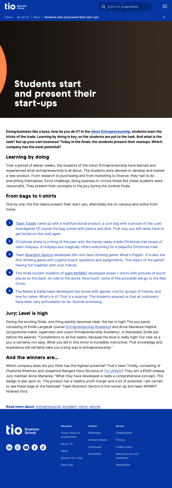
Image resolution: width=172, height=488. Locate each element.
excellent (69, 407)
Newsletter (95, 453)
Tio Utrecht (113, 371)
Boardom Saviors (39, 255)
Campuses (94, 446)
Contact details (97, 439)
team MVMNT (76, 273)
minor (83, 407)
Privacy (120, 439)
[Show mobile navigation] (164, 7)
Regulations (123, 464)
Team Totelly (26, 223)
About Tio (67, 443)
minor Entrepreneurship (110, 131)
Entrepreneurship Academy (88, 327)
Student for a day (72, 457)
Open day (67, 464)
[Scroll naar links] (18, 17)
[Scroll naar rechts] (164, 17)
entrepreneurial (48, 407)
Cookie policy (124, 446)
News (64, 450)
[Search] (103, 6)
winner (95, 407)
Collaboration (124, 432)
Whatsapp (94, 432)
